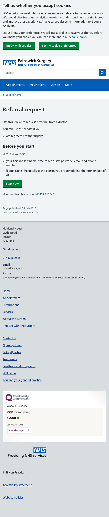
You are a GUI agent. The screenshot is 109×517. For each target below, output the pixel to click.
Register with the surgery (19, 325)
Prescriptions (37, 84)
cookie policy (78, 37)
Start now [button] (12, 183)
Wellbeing (9, 373)
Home (7, 291)
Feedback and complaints (19, 366)
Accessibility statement (17, 485)
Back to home (13, 94)
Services (55, 84)
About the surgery (14, 319)
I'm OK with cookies (18, 45)
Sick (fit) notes (12, 352)
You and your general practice (22, 380)
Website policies (13, 497)
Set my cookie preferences (59, 45)
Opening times (12, 345)
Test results (10, 359)
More (70, 84)
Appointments (15, 84)
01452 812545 (45, 194)
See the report (17, 430)
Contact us (9, 338)
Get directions (12, 249)
